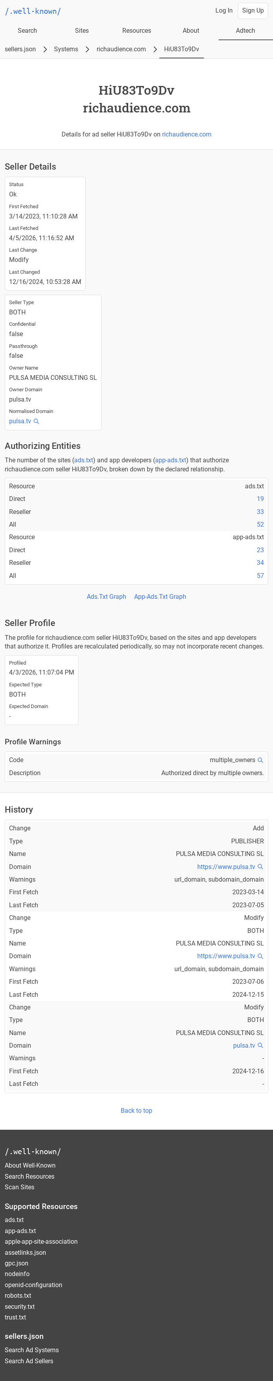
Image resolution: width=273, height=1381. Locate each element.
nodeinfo (17, 1274)
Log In (224, 10)
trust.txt (15, 1317)
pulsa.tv (20, 421)
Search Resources (29, 1176)
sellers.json (20, 49)
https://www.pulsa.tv (226, 867)
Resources (136, 30)
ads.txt (83, 460)
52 (260, 524)
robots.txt (18, 1295)
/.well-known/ (33, 1151)
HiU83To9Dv (181, 49)
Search (27, 30)
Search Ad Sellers (29, 1361)
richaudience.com (121, 49)
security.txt (20, 1306)
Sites (82, 30)
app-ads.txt (170, 460)
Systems (66, 49)
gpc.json (16, 1263)
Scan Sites (19, 1187)
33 (260, 512)
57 (260, 575)
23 (260, 550)
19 (260, 499)
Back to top (136, 1110)
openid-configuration (33, 1285)
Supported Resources (41, 1206)
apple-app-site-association (41, 1241)
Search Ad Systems (32, 1350)
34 (260, 562)
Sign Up (253, 10)
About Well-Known (30, 1165)
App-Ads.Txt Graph (160, 596)
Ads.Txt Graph (106, 596)
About (191, 30)
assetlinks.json (25, 1252)
